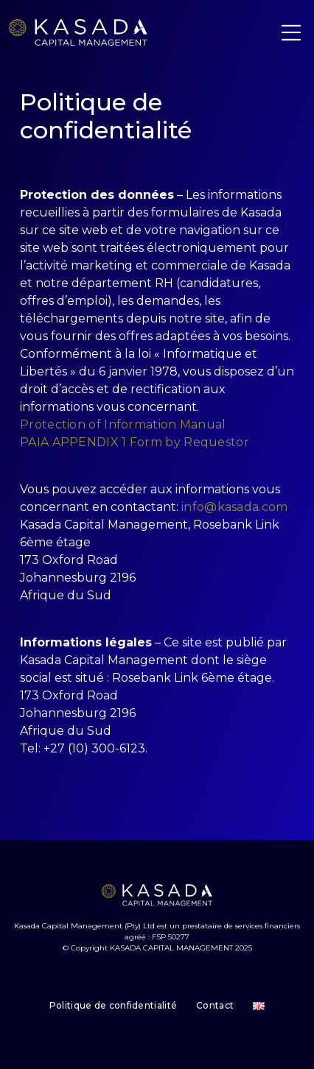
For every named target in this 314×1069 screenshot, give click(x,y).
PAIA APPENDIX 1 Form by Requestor (134, 442)
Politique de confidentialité (113, 1005)
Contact (215, 1005)
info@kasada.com (234, 507)
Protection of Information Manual (123, 424)
